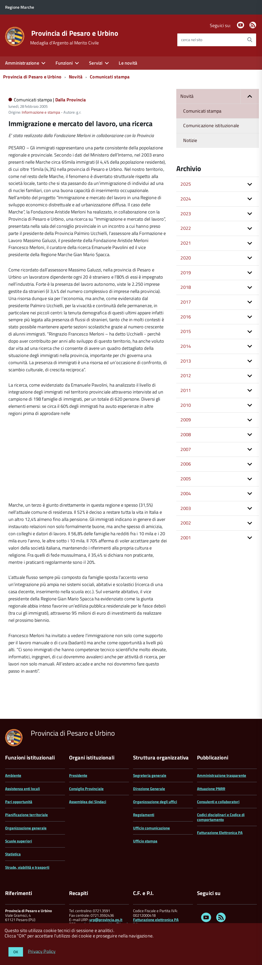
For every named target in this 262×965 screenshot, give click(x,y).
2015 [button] (185, 331)
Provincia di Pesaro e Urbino (74, 33)
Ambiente (13, 775)
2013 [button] (185, 361)
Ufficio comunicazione (151, 828)
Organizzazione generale (26, 828)
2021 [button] (185, 243)
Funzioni (64, 62)
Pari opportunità (18, 802)
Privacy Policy (42, 951)
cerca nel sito (191, 40)
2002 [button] (185, 522)
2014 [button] (185, 346)
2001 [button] (185, 537)
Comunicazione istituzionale (211, 125)
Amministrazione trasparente (221, 775)
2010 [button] (185, 405)
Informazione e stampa (41, 112)
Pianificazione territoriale (26, 815)
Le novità (128, 62)
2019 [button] (185, 272)
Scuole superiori (18, 841)
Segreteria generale (149, 775)
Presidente (78, 775)
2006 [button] (185, 463)
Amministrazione (22, 62)
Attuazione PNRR (211, 789)
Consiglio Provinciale (86, 789)
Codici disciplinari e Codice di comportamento (221, 817)
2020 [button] (185, 257)
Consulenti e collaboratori (218, 802)
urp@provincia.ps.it (105, 920)
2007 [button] (185, 449)
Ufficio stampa (145, 841)
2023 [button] (185, 213)
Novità (75, 76)
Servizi (95, 62)
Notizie (190, 140)
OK (15, 952)
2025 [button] (185, 184)
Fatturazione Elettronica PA (220, 833)
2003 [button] (185, 508)
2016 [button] (185, 316)
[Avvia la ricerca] (249, 39)
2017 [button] (185, 302)
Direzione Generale (149, 789)
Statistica (13, 854)
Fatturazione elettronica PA (156, 920)
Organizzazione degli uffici (155, 802)
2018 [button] (185, 287)
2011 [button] (185, 390)
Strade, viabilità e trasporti (27, 867)
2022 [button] (185, 228)
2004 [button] (185, 493)
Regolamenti (143, 815)
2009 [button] (185, 419)
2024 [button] (185, 198)
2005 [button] (185, 478)
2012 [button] (185, 375)
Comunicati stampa (109, 76)
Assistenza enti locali (22, 789)
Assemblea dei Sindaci (87, 802)
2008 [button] (185, 434)
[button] (250, 96)
